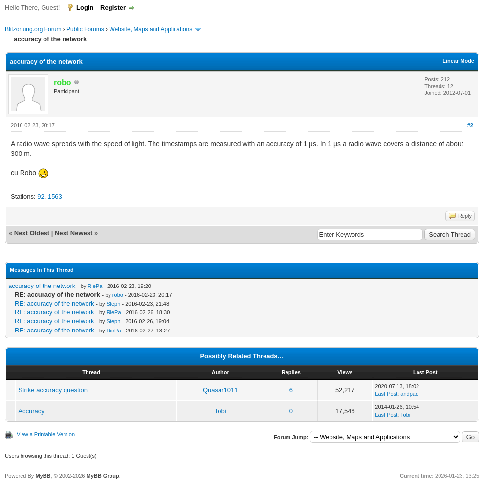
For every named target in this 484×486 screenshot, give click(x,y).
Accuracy (31, 411)
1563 (55, 196)
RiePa (95, 286)
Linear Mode (458, 61)
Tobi (220, 411)
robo (117, 295)
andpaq (409, 394)
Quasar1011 (220, 390)
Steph (114, 304)
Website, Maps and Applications (150, 29)
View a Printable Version (46, 434)
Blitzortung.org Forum (33, 29)
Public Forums (85, 29)
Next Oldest (31, 233)
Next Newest (73, 233)
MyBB (42, 476)
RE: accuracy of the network (54, 303)
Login (84, 7)
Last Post (386, 394)
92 (40, 196)
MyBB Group (102, 476)
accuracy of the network (41, 285)
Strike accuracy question (53, 390)
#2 (470, 125)
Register (113, 7)
